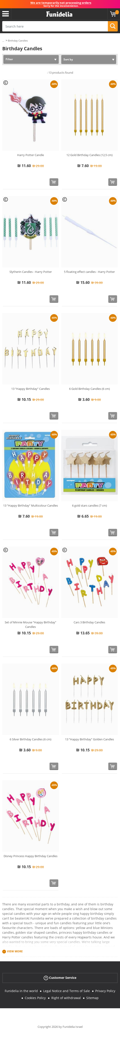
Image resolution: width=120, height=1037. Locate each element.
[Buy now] (54, 182)
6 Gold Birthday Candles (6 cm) (89, 389)
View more (15, 951)
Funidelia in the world (21, 991)
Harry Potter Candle (30, 155)
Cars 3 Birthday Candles (89, 622)
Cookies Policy (35, 998)
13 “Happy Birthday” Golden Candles (89, 739)
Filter (9, 59)
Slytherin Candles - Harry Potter (30, 272)
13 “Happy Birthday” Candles (30, 389)
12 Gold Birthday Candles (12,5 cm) (89, 155)
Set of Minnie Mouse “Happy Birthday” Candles (30, 624)
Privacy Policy (105, 991)
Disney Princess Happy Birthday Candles (30, 856)
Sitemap (92, 998)
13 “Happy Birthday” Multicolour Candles (30, 505)
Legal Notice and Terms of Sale (66, 991)
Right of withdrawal (66, 998)
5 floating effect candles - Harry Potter (89, 272)
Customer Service (60, 977)
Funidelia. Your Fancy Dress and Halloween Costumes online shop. (59, 14)
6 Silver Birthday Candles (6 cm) (30, 739)
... (3, 40)
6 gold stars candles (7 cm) (89, 505)
